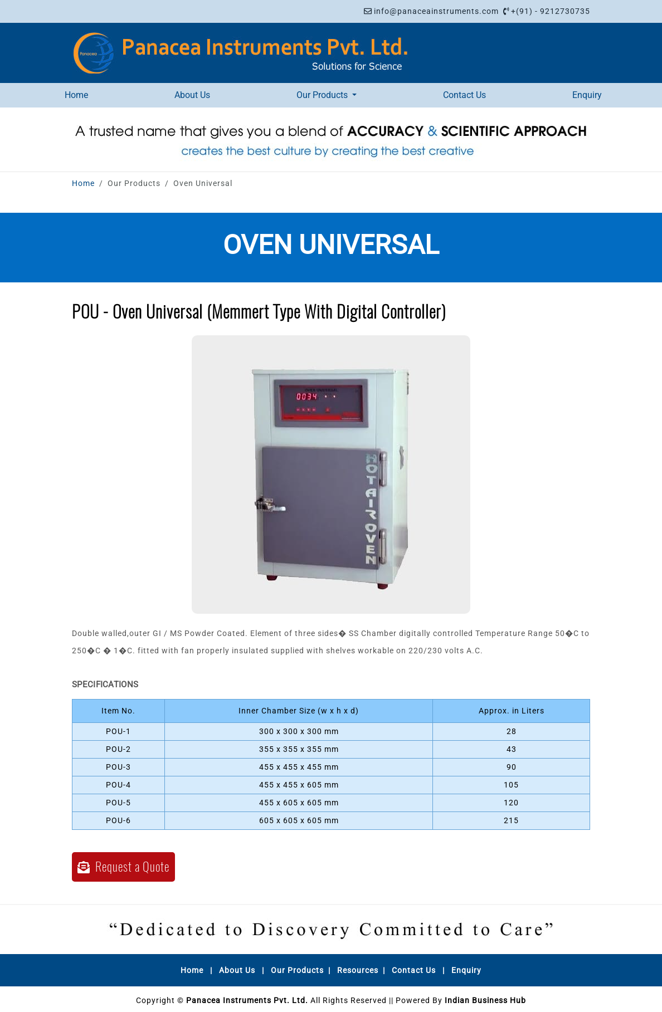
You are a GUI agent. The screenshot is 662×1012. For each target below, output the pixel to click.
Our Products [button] (323, 95)
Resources (357, 970)
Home (76, 95)
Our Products (297, 970)
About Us (192, 95)
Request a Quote (123, 866)
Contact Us (464, 95)
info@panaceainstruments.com (436, 11)
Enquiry (587, 95)
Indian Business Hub (485, 1000)
